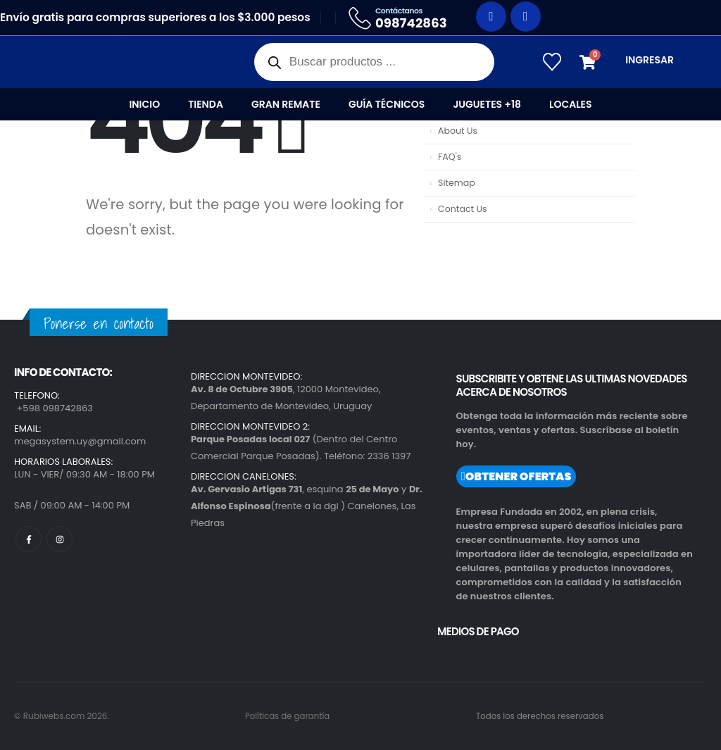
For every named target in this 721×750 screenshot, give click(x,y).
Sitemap (456, 183)
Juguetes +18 (487, 104)
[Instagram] (525, 16)
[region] (183, 631)
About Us (457, 131)
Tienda (205, 104)
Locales (570, 104)
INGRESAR (649, 60)
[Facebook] (491, 16)
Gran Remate (285, 104)
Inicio (144, 104)
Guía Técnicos (387, 104)
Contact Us (462, 209)
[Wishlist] (552, 62)
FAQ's (449, 157)
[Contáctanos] (405, 18)
